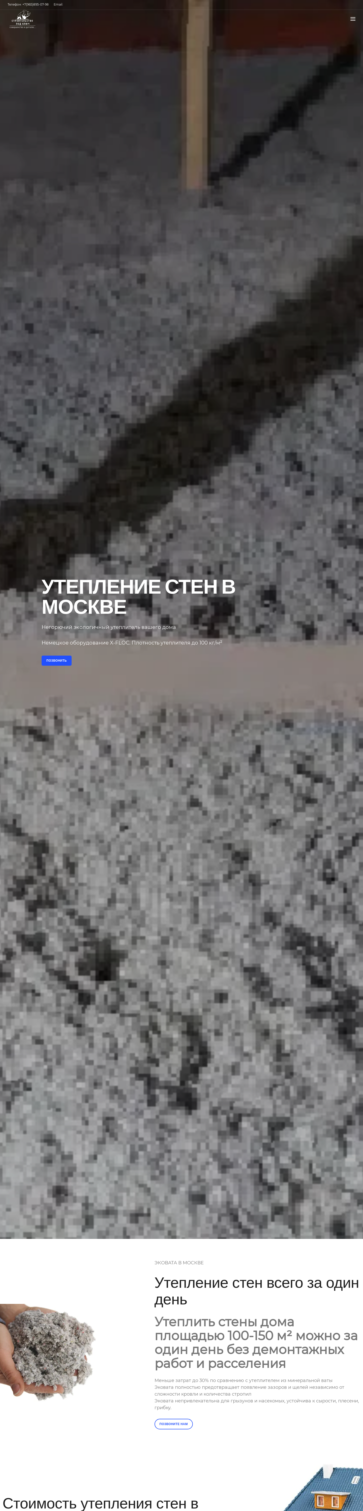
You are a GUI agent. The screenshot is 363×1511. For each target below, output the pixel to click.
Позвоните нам (174, 1424)
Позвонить (56, 660)
